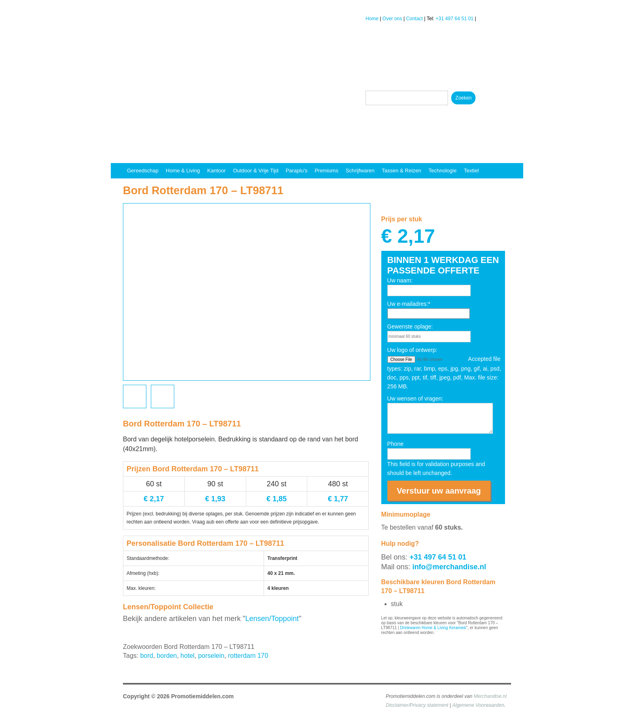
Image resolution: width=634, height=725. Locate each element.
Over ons (392, 18)
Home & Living (183, 170)
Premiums (326, 170)
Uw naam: (400, 280)
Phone (395, 444)
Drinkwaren (410, 627)
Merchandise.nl (489, 696)
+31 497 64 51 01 (454, 18)
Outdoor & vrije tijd (255, 170)
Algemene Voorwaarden (478, 705)
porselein (211, 655)
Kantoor (216, 170)
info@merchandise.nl (449, 567)
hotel (187, 655)
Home (372, 18)
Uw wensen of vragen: (415, 398)
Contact (414, 18)
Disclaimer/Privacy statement (417, 705)
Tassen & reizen (401, 170)
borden (167, 655)
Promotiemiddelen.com (202, 696)
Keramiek (457, 627)
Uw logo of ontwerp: (412, 350)
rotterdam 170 (248, 655)
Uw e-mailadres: (409, 304)
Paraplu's (296, 170)
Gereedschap (142, 170)
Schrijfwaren (360, 170)
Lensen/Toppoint (272, 619)
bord (146, 655)
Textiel (471, 170)
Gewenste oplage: (410, 326)
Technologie (442, 170)
